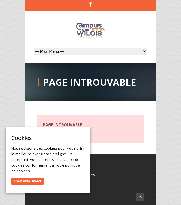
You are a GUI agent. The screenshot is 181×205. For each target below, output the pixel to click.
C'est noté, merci (27, 181)
